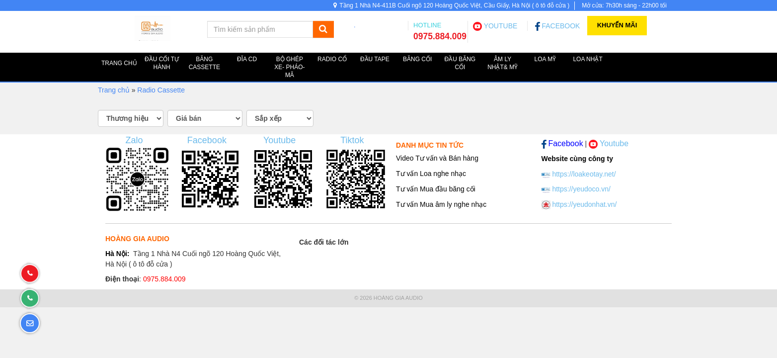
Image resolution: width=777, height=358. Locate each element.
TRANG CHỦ (119, 63)
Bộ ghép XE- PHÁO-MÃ (289, 67)
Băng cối (417, 59)
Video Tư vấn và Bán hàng (437, 158)
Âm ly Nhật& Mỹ (502, 63)
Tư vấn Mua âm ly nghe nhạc (441, 204)
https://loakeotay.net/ (584, 174)
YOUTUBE (495, 26)
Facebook (207, 140)
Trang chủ (114, 90)
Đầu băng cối (460, 63)
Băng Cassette (204, 63)
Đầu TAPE (374, 59)
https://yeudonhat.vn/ (584, 204)
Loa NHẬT (587, 59)
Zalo (134, 140)
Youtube (279, 140)
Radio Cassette (161, 90)
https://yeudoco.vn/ (581, 189)
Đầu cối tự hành (162, 63)
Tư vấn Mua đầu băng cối (435, 189)
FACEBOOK (557, 26)
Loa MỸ (545, 59)
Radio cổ (332, 59)
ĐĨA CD (247, 59)
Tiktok (352, 140)
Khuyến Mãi (617, 25)
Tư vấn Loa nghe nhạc (431, 174)
